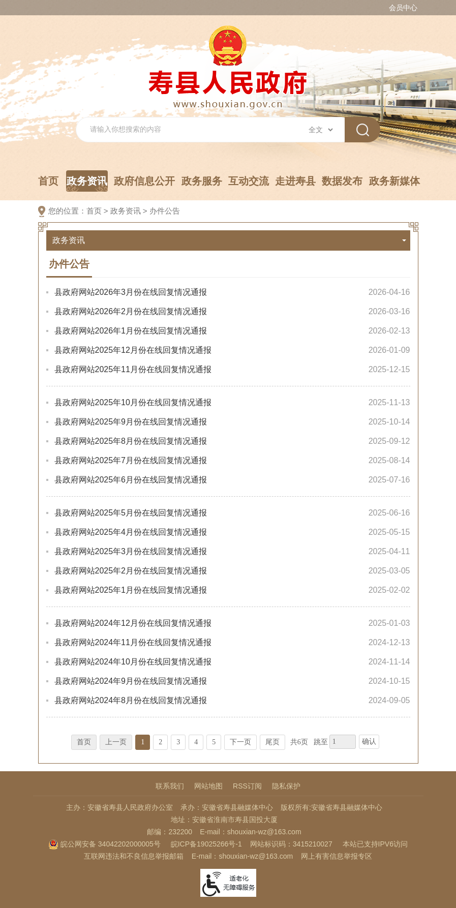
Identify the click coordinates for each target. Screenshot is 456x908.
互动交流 (248, 181)
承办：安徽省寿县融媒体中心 (226, 807)
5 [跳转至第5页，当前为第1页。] (214, 742)
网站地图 (208, 786)
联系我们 (170, 786)
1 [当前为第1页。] (142, 742)
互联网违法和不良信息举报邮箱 (134, 856)
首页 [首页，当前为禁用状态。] (84, 742)
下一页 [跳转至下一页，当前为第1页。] (240, 742)
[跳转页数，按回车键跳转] (342, 742)
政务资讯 (87, 183)
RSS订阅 (247, 786)
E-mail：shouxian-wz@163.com (250, 832)
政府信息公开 (144, 181)
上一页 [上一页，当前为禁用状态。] (116, 742)
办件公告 (164, 210)
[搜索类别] (321, 129)
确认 (369, 741)
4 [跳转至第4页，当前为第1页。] (196, 742)
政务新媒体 (394, 181)
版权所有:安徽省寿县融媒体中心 (331, 807)
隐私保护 (286, 786)
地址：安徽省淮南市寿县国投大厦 (224, 819)
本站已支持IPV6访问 (375, 844)
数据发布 (342, 181)
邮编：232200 (169, 832)
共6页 (299, 742)
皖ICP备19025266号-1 (206, 844)
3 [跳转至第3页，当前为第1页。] (178, 742)
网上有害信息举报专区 (336, 856)
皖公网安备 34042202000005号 (104, 844)
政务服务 (201, 181)
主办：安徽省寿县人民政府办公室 (119, 807)
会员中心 (403, 8)
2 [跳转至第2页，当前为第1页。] (160, 742)
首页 (48, 181)
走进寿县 (295, 181)
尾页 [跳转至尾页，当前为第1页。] (272, 742)
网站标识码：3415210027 (291, 844)
